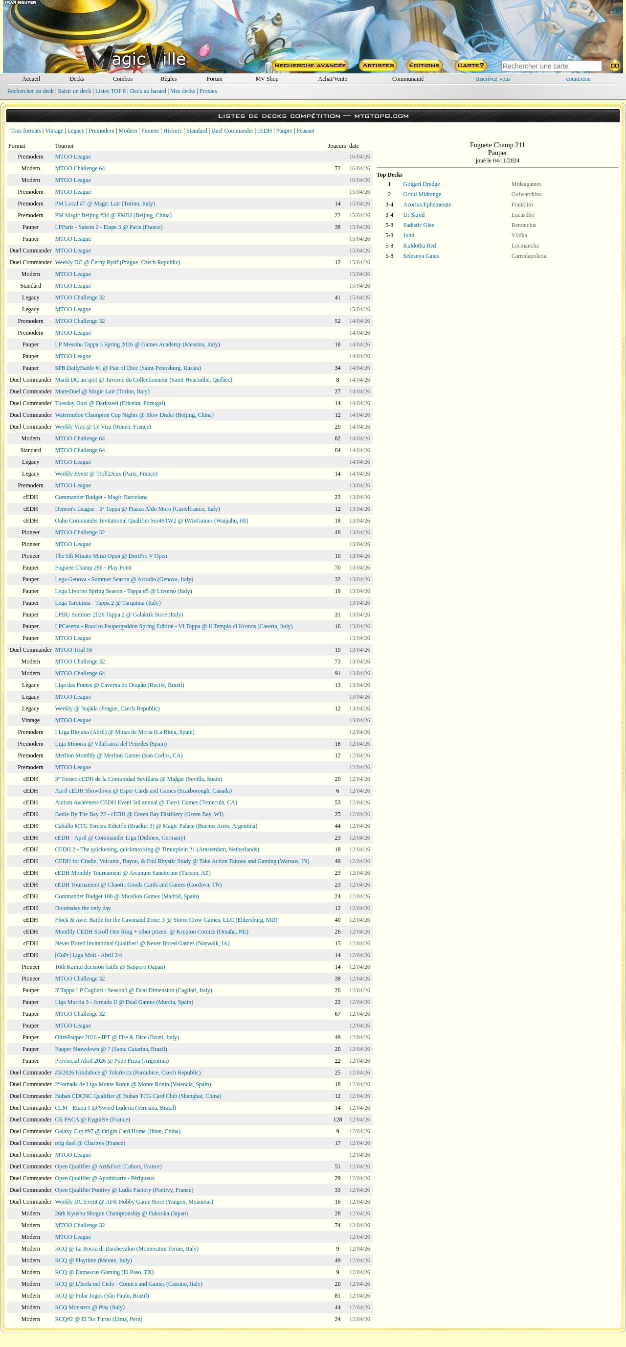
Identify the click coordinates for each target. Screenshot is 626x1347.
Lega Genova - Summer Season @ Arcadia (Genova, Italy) (124, 579)
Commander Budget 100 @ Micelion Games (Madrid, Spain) (127, 896)
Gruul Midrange (422, 194)
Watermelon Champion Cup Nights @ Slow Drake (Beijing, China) (134, 414)
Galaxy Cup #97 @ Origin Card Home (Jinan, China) (118, 1131)
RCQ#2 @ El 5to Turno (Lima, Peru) (99, 1319)
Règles (169, 78)
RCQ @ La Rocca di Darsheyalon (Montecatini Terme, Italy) (127, 1248)
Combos (123, 78)
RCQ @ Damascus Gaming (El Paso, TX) (104, 1272)
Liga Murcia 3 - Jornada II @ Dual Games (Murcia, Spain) (124, 1002)
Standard (196, 130)
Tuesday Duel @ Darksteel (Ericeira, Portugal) (110, 403)
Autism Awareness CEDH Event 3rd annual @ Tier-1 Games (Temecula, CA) (146, 802)
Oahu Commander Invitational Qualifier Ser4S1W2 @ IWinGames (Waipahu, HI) (151, 520)
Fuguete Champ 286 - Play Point (93, 567)
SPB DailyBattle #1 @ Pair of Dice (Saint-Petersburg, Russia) (128, 368)
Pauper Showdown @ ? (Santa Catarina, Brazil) (111, 1049)
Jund (409, 235)
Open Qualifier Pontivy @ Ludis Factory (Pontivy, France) (124, 1190)
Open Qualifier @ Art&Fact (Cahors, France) (108, 1166)
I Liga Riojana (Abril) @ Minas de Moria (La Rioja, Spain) (125, 732)
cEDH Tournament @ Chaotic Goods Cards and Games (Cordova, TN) (138, 884)
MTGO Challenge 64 (80, 168)
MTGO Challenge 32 (80, 297)
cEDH (264, 130)
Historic (172, 130)
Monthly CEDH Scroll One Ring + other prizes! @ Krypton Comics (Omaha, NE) (151, 931)
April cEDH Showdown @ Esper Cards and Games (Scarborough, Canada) (143, 790)
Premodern (101, 130)
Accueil (31, 78)
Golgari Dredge (421, 184)
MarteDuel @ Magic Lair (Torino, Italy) (102, 391)
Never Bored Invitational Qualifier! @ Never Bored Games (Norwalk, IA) (142, 943)
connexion (578, 78)
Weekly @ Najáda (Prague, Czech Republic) (107, 708)
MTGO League (73, 156)
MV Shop (267, 78)
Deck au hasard (148, 91)
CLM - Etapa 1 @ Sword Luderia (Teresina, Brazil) (116, 1107)
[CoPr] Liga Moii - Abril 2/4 (88, 955)
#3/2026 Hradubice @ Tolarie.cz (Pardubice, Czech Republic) (128, 1072)
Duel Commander (232, 130)
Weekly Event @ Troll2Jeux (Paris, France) (106, 473)
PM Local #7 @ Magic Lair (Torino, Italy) (105, 203)
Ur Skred (414, 214)
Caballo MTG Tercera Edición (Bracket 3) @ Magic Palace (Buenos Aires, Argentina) (156, 825)
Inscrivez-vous (493, 78)
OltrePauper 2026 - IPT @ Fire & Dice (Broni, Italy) (117, 1037)
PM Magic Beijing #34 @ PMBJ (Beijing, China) (113, 215)
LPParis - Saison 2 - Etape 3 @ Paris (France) (109, 227)
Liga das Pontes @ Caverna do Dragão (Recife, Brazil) (119, 685)
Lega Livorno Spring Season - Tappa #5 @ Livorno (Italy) (123, 591)
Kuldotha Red (419, 245)
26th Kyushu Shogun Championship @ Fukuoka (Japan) (121, 1213)
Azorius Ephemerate (427, 204)
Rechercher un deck (30, 91)
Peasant (305, 130)
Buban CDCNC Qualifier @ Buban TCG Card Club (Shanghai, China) (138, 1096)
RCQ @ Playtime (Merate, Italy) (93, 1260)
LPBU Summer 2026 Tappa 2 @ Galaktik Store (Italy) (119, 614)
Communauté (408, 78)
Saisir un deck (74, 91)
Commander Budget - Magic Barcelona (101, 497)
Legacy (76, 130)
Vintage (54, 130)
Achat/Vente (332, 78)
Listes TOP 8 (110, 91)
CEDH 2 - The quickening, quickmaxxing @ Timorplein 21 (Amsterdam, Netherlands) (157, 849)
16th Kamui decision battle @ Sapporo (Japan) (110, 966)
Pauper (284, 130)
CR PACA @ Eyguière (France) (92, 1119)
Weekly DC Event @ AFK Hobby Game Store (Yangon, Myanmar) (134, 1201)
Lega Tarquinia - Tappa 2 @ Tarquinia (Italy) (108, 602)
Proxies (208, 91)
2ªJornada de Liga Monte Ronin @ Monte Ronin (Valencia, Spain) (133, 1084)
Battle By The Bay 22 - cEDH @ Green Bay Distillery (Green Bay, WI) (139, 814)
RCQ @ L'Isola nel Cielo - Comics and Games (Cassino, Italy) (129, 1283)
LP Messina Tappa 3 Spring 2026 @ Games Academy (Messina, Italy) (137, 344)
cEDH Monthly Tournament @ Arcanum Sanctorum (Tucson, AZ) (133, 872)
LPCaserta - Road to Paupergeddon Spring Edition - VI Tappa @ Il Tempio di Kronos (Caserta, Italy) (174, 626)
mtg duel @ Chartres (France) (90, 1143)
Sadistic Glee (419, 225)
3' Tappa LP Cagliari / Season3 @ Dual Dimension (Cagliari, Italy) (133, 990)
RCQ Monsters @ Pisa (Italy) (90, 1307)
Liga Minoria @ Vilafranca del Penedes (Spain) (111, 743)
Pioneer (150, 130)
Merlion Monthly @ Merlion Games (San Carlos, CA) (119, 755)
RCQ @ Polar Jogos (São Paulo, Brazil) (102, 1295)
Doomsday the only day (83, 908)
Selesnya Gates (421, 255)
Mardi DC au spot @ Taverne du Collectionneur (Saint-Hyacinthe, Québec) (144, 379)
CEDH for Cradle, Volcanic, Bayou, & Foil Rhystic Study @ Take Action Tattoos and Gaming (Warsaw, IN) (182, 861)
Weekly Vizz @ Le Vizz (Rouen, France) (103, 426)
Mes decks (182, 91)
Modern (127, 130)
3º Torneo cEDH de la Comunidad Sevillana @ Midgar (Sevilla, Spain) (139, 779)
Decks (76, 78)
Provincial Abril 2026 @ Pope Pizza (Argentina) (112, 1060)
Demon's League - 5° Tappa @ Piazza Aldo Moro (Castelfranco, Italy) (137, 508)
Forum (215, 78)
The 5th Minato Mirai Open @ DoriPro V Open (111, 555)
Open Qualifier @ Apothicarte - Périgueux (105, 1178)
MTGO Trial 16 (73, 649)
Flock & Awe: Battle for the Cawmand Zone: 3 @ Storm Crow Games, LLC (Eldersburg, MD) (166, 919)
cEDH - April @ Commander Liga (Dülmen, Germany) (120, 837)
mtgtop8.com (381, 116)
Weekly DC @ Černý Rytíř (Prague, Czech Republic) (117, 262)
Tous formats (25, 130)
